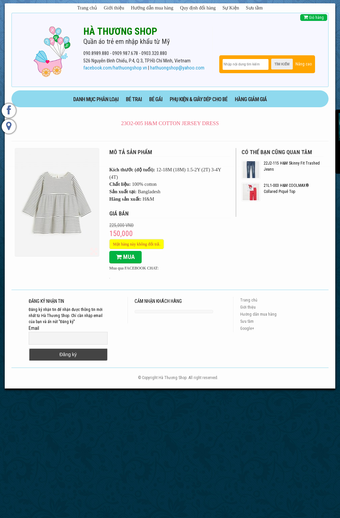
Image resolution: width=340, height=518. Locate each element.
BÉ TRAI (134, 99)
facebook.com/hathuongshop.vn (115, 68)
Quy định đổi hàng (198, 7)
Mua (125, 256)
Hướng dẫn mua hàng (152, 7)
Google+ (247, 328)
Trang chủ (87, 7)
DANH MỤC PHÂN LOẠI (95, 99)
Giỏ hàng (314, 17)
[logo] (52, 50)
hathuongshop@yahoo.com (177, 68)
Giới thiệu (114, 7)
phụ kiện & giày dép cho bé (198, 99)
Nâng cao (303, 64)
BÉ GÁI (155, 99)
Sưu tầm (254, 7)
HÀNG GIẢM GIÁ (251, 99)
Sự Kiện (231, 7)
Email (34, 328)
